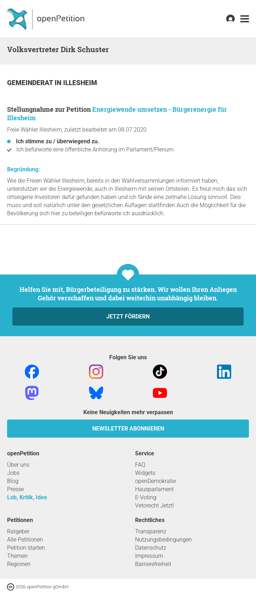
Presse (15, 489)
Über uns (18, 464)
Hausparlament (154, 489)
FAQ (140, 464)
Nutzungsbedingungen (163, 539)
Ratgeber (18, 531)
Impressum (149, 556)
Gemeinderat (31, 83)
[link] (244, 19)
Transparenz (150, 531)
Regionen (18, 564)
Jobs (13, 473)
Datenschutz (150, 547)
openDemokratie (155, 481)
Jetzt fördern (128, 316)
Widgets (145, 473)
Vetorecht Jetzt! (154, 505)
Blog (12, 481)
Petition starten (26, 547)
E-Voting (145, 497)
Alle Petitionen (25, 539)
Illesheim (80, 83)
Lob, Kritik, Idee (27, 497)
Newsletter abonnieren (128, 428)
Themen (17, 556)
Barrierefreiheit (153, 564)
